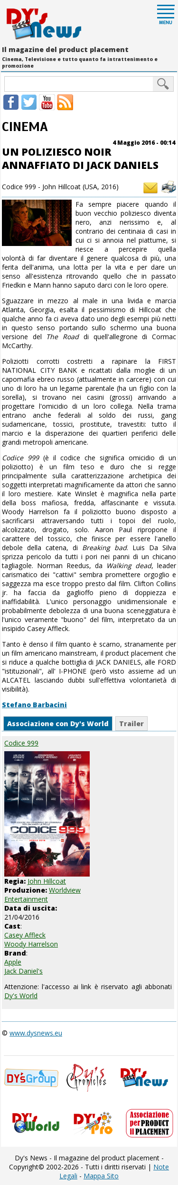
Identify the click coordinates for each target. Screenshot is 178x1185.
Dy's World (20, 995)
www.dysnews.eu (35, 1032)
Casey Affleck (25, 934)
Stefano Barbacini (34, 704)
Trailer (131, 723)
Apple (12, 961)
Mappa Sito (101, 1175)
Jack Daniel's (23, 970)
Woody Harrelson (31, 943)
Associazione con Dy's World (58, 723)
